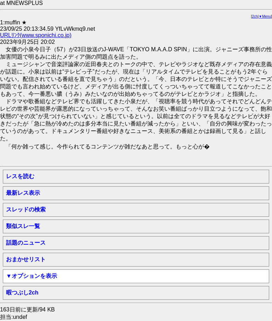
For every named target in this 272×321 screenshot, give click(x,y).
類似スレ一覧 (23, 226)
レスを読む (20, 176)
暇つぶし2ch (22, 293)
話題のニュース (26, 243)
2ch (255, 16)
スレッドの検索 (26, 209)
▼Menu (265, 16)
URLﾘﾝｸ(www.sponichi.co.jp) (36, 35)
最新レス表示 (23, 193)
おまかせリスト (26, 259)
